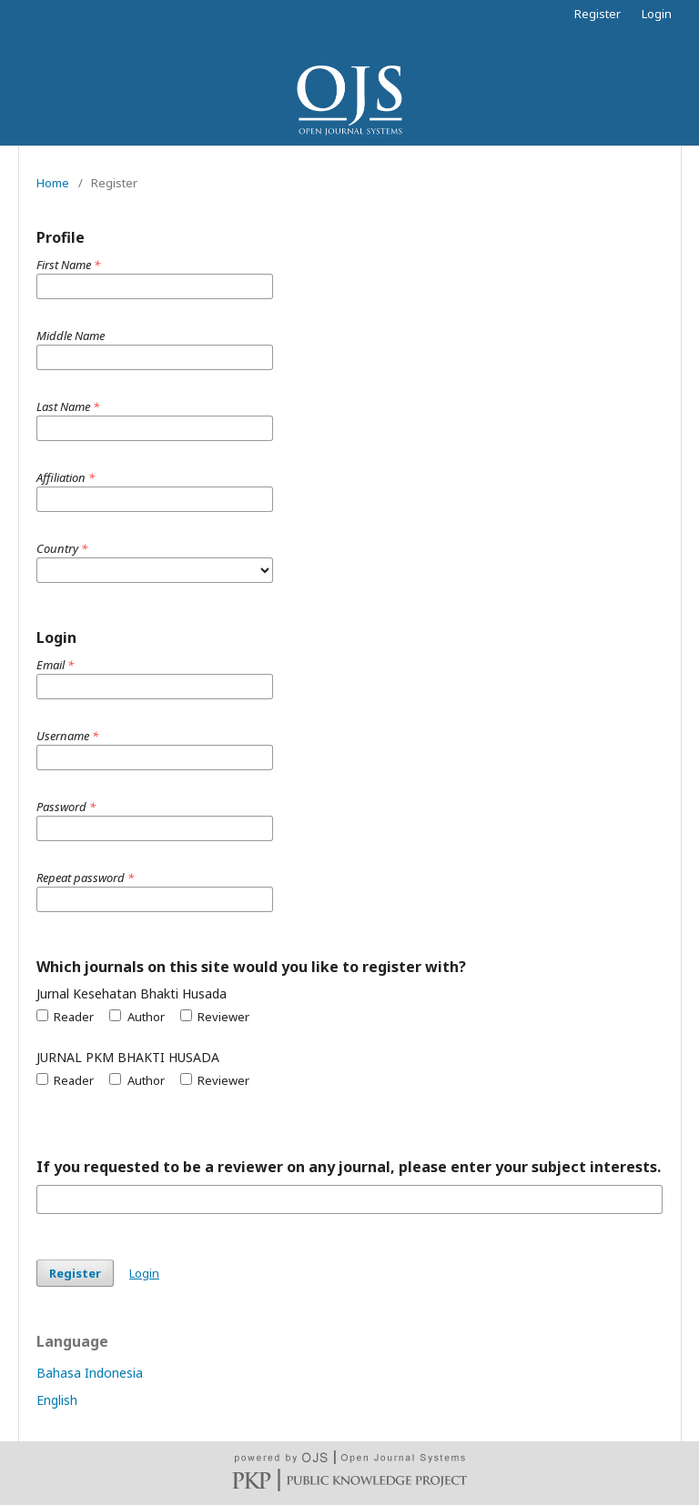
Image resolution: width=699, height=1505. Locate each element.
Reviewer (214, 1016)
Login (657, 13)
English (56, 1400)
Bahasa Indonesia (89, 1372)
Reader (65, 1016)
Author (136, 1016)
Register (597, 13)
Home (52, 183)
